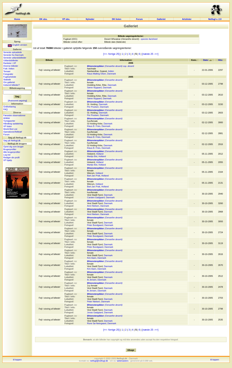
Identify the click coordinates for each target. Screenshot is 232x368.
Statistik (7, 79)
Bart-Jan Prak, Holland (98, 175)
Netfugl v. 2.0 (214, 19)
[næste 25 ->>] (150, 53)
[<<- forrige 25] (111, 53)
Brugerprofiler (9, 149)
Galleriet (161, 19)
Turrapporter (9, 121)
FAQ (5, 109)
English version (17, 45)
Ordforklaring (9, 106)
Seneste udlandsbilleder (14, 58)
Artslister (186, 19)
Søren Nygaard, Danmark (99, 87)
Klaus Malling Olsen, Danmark (101, 74)
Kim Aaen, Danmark (96, 258)
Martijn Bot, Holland (96, 156)
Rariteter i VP (9, 63)
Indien (111, 71)
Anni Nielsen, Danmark (98, 206)
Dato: (207, 60)
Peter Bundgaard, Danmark (100, 225)
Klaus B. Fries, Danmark (98, 126)
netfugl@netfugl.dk (99, 361)
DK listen (116, 19)
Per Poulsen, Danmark (98, 107)
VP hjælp (7, 160)
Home (17, 19)
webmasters (122, 361)
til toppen (17, 359)
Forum (139, 19)
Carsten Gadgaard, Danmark (101, 197)
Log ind (6, 155)
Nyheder (90, 19)
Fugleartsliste (9, 77)
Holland (99, 154)
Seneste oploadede (12, 52)
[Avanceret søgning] (17, 100)
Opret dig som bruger (13, 146)
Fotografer (8, 74)
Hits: (220, 60)
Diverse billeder (10, 66)
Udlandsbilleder (10, 60)
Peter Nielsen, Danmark (98, 301)
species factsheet (149, 39)
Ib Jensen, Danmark (96, 280)
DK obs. (43, 19)
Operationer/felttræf (12, 132)
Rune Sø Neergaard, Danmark (101, 323)
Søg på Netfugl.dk (11, 140)
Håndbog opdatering (13, 123)
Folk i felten (8, 68)
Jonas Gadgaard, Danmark (100, 312)
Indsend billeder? (11, 85)
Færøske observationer (14, 115)
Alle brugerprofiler (11, 152)
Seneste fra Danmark (13, 55)
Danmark (112, 85)
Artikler (6, 118)
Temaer (7, 71)
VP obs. (66, 19)
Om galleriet (9, 82)
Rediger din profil (11, 157)
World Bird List (10, 129)
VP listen (7, 126)
